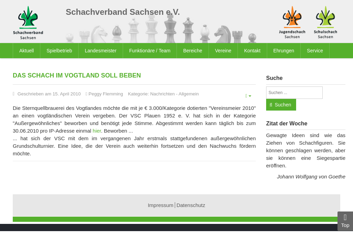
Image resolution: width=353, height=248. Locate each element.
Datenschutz (190, 205)
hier (97, 131)
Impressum (160, 205)
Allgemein (189, 93)
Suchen (283, 104)
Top (345, 220)
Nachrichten (162, 93)
